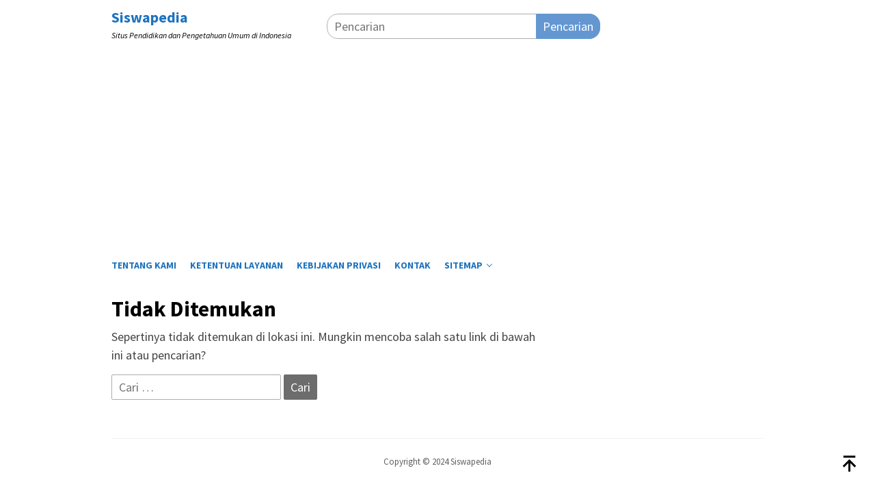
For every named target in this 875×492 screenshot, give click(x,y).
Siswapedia (149, 17)
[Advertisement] (437, 145)
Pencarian (568, 26)
